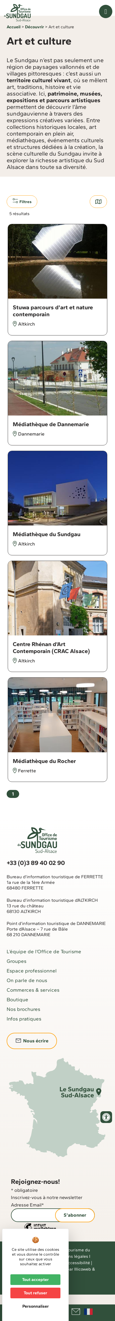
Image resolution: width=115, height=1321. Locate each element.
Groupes (16, 971)
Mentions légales (71, 1265)
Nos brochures (23, 1019)
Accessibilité (77, 1272)
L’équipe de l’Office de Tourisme (44, 961)
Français (88, 1311)
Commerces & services (33, 999)
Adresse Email (27, 1214)
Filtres (22, 211)
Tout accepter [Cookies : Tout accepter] (35, 1279)
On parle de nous (27, 990)
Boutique (17, 1009)
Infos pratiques (24, 1028)
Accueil (13, 36)
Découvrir (34, 36)
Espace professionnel (32, 980)
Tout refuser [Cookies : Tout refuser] (35, 1292)
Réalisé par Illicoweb (71, 1278)
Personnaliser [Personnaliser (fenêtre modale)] (35, 1306)
